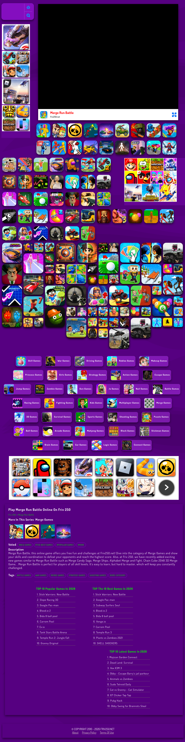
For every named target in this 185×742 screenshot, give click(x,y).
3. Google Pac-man (48, 605)
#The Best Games (44, 545)
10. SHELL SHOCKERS (105, 643)
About (75, 732)
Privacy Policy (89, 732)
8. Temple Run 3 (102, 632)
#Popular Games (65, 545)
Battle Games (24, 575)
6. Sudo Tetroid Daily (119, 684)
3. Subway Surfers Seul (106, 605)
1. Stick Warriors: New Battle (53, 594)
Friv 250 (7, 5)
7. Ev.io (41, 627)
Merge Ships (100, 560)
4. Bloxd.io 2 (44, 610)
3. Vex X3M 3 (114, 668)
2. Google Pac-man (104, 599)
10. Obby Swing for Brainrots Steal (126, 706)
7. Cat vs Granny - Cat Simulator (125, 689)
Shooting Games (98, 575)
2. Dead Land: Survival (120, 662)
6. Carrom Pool (45, 621)
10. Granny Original (47, 643)
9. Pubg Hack (115, 700)
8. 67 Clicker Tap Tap (119, 695)
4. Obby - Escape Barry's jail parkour (128, 673)
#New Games (25, 545)
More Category (117, 575)
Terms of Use (107, 732)
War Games (41, 575)
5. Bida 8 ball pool (47, 616)
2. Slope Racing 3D (47, 599)
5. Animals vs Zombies (120, 679)
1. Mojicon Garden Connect (122, 657)
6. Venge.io (99, 621)
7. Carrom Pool (101, 627)
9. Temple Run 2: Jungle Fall (53, 637)
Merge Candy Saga (80, 560)
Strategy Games (77, 575)
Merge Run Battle (26, 514)
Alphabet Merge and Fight (126, 560)
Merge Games (44, 519)
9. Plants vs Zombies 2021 (108, 637)
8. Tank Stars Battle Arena (52, 632)
